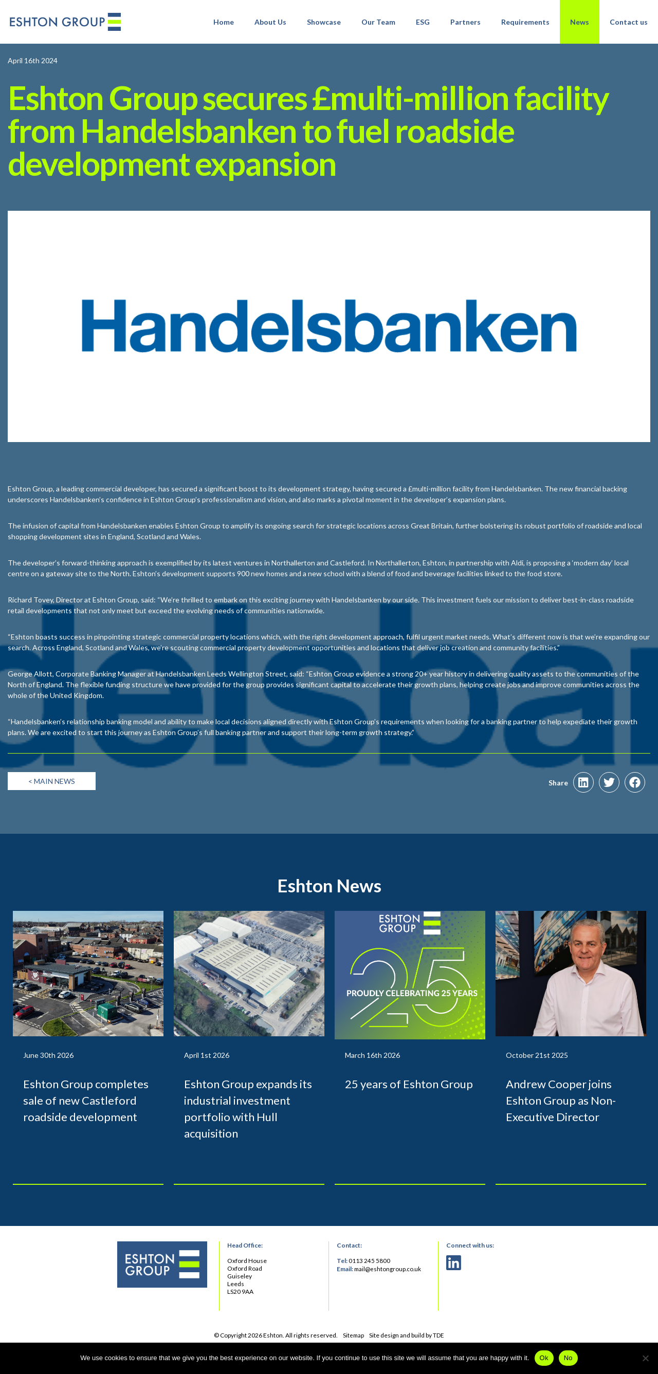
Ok (544, 1358)
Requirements (525, 21)
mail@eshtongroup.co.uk (388, 1288)
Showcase (324, 21)
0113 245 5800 (369, 1280)
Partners (465, 21)
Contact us (629, 21)
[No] (645, 1358)
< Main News (51, 800)
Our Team (378, 21)
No (568, 1358)
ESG (423, 21)
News (579, 21)
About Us (270, 21)
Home (223, 21)
